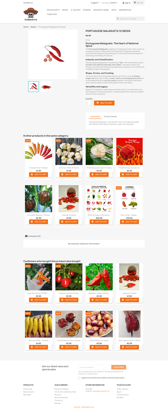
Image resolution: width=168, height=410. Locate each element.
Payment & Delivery (62, 389)
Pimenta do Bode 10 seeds (69, 293)
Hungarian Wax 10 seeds (38, 168)
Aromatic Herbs (101, 10)
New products (28, 392)
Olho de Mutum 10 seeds (99, 340)
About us (58, 395)
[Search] (130, 18)
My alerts (120, 397)
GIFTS (113, 10)
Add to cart (104, 103)
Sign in (119, 392)
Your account (124, 385)
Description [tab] (95, 116)
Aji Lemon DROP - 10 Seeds (38, 340)
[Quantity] (88, 103)
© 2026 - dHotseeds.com (84, 407)
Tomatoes (52, 14)
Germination (125, 10)
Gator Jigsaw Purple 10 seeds (129, 340)
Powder (87, 10)
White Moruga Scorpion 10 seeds (99, 168)
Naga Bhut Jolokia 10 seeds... (99, 293)
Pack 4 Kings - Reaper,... (129, 215)
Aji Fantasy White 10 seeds (69, 168)
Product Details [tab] (110, 116)
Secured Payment (61, 397)
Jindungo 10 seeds (69, 215)
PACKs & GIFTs (53, 10)
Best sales (27, 395)
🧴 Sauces (75, 10)
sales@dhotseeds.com (101, 391)
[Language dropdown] (95, 3)
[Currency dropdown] (114, 3)
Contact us (28, 3)
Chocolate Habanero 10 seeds (38, 215)
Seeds (65, 10)
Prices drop (27, 389)
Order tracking (122, 389)
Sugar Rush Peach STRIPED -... (38, 293)
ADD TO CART (38, 174)
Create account (123, 395)
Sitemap (58, 403)
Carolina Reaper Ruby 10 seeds (69, 340)
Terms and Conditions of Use (65, 392)
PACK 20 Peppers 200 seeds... (99, 215)
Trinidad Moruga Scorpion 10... (129, 168)
